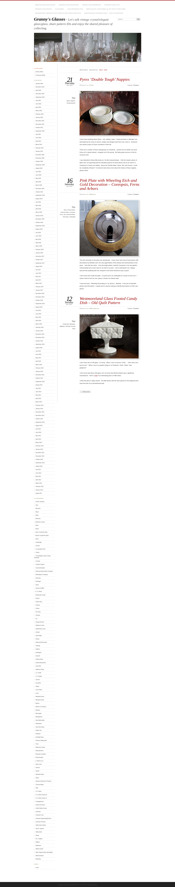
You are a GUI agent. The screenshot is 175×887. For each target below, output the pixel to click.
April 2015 (38, 361)
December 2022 (40, 93)
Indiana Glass (39, 659)
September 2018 (40, 225)
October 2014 (39, 378)
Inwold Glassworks (41, 662)
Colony (37, 552)
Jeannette (38, 666)
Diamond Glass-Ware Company (44, 571)
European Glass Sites (112, 5)
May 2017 (38, 276)
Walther (38, 842)
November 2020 (40, 158)
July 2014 (38, 388)
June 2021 (38, 137)
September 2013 (40, 422)
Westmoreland (94, 308)
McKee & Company (41, 706)
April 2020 (38, 181)
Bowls (68, 100)
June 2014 (38, 391)
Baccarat (38, 508)
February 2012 (40, 486)
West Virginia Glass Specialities (44, 852)
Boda (37, 515)
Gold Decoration (70, 214)
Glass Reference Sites (75, 9)
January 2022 (39, 117)
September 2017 (40, 263)
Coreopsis (72, 212)
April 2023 (38, 90)
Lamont (38, 679)
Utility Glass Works (41, 825)
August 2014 (39, 385)
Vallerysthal (39, 832)
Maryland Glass (40, 699)
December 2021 (40, 120)
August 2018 (39, 229)
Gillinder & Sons (40, 625)
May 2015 (38, 357)
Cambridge (39, 542)
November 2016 (40, 297)
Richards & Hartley (41, 754)
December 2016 (40, 293)
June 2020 (38, 175)
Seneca (38, 767)
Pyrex (92, 85)
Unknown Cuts (40, 815)
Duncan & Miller (40, 588)
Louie (37, 693)
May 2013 (38, 435)
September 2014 (40, 381)
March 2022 (39, 110)
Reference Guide (40, 747)
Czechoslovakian (40, 568)
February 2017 (40, 286)
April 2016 (38, 320)
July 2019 (38, 202)
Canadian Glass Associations (69, 5)
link (96, 375)
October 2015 (39, 341)
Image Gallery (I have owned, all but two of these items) (105, 9)
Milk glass (72, 324)
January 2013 (39, 449)
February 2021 (40, 148)
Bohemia (38, 518)
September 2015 (40, 344)
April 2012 (38, 479)
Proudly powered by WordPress (67, 884)
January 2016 (39, 330)
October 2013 (39, 418)
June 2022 (38, 103)
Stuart (37, 777)
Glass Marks (59, 9)
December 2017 (40, 256)
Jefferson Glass (40, 669)
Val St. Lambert (40, 828)
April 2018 (38, 242)
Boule (37, 528)
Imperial (38, 655)
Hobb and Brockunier (41, 642)
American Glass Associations (45, 5)
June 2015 (38, 354)
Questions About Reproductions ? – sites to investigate (103, 13)
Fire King (38, 611)
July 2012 (38, 469)
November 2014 (40, 374)
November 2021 (40, 124)
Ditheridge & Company (42, 574)
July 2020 (38, 171)
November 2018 (40, 219)
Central (38, 545)
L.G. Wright (39, 676)
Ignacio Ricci (93, 884)
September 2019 (40, 195)
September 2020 (40, 164)
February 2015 (40, 368)
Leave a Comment (134, 85)
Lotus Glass (39, 689)
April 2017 (38, 280)
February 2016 (40, 327)
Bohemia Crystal (40, 522)
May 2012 (38, 476)
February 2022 (40, 114)
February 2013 (40, 445)
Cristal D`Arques (40, 564)
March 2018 (39, 246)
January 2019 (39, 215)
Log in (37, 867)
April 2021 (38, 141)
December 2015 (40, 334)
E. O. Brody (39, 591)
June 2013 (38, 432)
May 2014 (38, 395)
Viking (37, 835)
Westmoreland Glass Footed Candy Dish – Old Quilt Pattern (108, 300)
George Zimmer (40, 622)
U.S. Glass (38, 791)
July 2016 (38, 310)
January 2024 (39, 83)
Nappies (73, 100)
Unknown (38, 811)
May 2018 (38, 239)
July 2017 (38, 269)
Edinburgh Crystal (40, 595)
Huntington (39, 652)
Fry (36, 618)
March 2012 (39, 483)
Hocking (38, 645)
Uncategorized (40, 801)
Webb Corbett (39, 848)
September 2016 (40, 303)
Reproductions (40, 750)
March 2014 (39, 401)
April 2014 (38, 398)
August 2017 (39, 266)
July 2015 (38, 351)
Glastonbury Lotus (41, 628)
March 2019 (39, 212)
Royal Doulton (39, 757)
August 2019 (39, 198)
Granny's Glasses (49, 19)
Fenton (37, 608)
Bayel (37, 511)
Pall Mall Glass (40, 737)
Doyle (37, 584)
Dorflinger (38, 581)
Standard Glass (40, 774)
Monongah (38, 713)
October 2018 (39, 222)
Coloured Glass (64, 212)
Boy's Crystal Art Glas (41, 532)
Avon (37, 505)
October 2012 (39, 459)
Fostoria (38, 615)
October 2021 (39, 127)
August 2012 (39, 466)
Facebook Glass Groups (43, 9)
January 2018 (39, 252)
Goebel (38, 632)
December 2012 (40, 452)
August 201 (39, 493)
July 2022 (38, 100)
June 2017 (38, 273)
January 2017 (39, 290)
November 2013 (40, 415)
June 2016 (38, 313)
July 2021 (38, 134)
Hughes (38, 649)
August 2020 (39, 168)
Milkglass (62, 326)
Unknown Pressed (41, 821)
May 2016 (38, 317)
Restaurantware (71, 103)
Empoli (37, 598)
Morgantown (39, 716)
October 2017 (39, 259)
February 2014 (40, 405)
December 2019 (40, 188)
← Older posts (85, 392)
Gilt (65, 214)
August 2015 (39, 347)
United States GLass (41, 808)
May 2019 (38, 205)
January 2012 (39, 490)
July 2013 (38, 429)
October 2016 (39, 300)
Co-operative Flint (40, 549)
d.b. (87, 85)
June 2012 (38, 473)
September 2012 (40, 462)
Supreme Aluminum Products (43, 781)
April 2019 (38, 208)
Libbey (37, 686)
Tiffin (37, 788)
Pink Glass (66, 216)
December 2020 (40, 154)
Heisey (37, 639)
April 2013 (38, 439)
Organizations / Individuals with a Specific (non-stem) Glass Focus (58, 13)
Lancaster (38, 683)
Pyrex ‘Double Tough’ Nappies (105, 79)
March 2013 (39, 442)
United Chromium (40, 804)
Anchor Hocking (40, 501)
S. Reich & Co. (40, 760)
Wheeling (93, 194)
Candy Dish (66, 324)
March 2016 (39, 324)
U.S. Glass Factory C (41, 798)
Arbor (65, 210)
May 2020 (38, 178)
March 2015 (39, 364)
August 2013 (39, 425)
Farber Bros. (39, 601)
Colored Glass (71, 210)
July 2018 (38, 232)
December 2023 (40, 87)
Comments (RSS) (40, 75)
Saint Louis (39, 764)
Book (37, 525)
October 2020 (39, 161)
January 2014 (39, 408)
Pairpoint (38, 733)
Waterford (38, 845)
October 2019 (39, 192)
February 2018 (40, 249)
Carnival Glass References (91, 5)
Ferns (61, 214)
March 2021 (39, 144)
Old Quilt (67, 326)
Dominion (38, 578)
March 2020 (39, 185)
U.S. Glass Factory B (41, 794)
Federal (38, 605)
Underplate (72, 216)
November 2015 (40, 337)
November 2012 (40, 456)
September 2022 (40, 97)
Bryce (37, 539)
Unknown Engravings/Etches (43, 818)
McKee (37, 703)
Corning (38, 561)
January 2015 (39, 371)
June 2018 (38, 236)
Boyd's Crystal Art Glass (42, 535)
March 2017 (39, 283)
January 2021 (39, 151)
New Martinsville (40, 720)
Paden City (39, 730)
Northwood (39, 723)
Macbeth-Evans (40, 696)
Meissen (38, 710)
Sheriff (37, 771)
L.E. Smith (38, 672)
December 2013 (40, 412)
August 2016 (39, 307)
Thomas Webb (40, 784)
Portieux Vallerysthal (41, 740)
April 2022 (38, 107)
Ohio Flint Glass (40, 727)
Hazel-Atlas (39, 635)
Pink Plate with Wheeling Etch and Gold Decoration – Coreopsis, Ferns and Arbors (109, 184)
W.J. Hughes (39, 838)
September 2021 (40, 131)
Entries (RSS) (39, 71)
